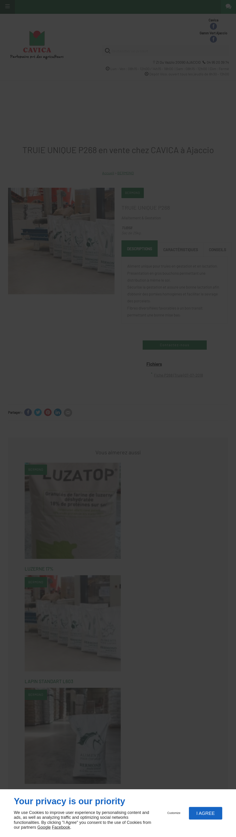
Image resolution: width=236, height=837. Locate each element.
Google (44, 827)
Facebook (61, 827)
